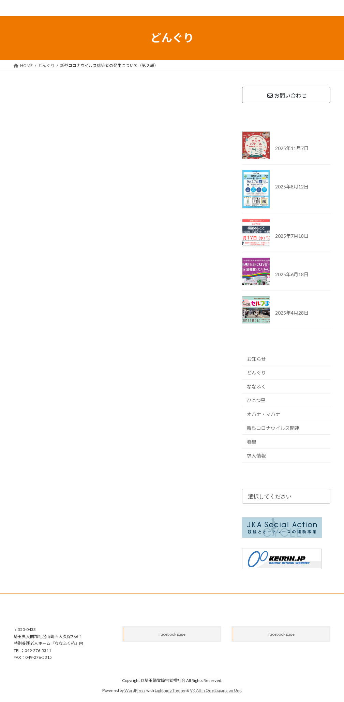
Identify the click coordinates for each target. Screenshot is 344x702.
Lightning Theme (170, 690)
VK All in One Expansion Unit (216, 690)
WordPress (135, 690)
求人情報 (256, 455)
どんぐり (256, 372)
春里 (251, 442)
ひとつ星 (256, 400)
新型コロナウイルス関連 (273, 428)
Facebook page (172, 634)
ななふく (256, 386)
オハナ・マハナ (263, 414)
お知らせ (256, 359)
